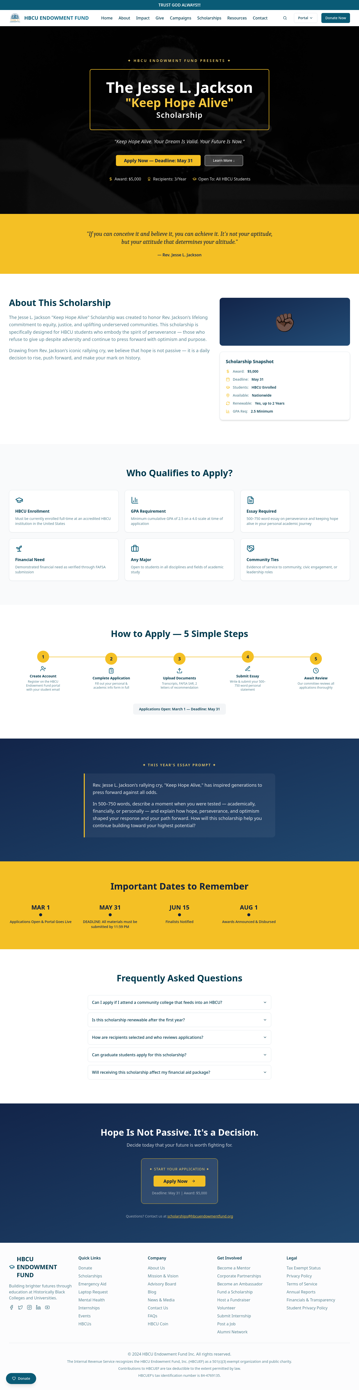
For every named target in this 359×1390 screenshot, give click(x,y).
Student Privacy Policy (307, 1308)
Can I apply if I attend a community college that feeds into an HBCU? (179, 1002)
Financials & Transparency (311, 1300)
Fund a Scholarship (235, 1292)
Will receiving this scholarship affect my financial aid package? (179, 1072)
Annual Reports (301, 1292)
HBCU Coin (158, 1324)
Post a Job (226, 1324)
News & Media (161, 1300)
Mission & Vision (163, 1276)
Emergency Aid (92, 1284)
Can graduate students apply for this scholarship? (179, 1055)
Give (160, 18)
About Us (156, 1268)
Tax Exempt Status (304, 1268)
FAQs (152, 1316)
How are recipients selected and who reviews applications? (179, 1037)
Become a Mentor (234, 1268)
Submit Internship (234, 1316)
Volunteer (226, 1308)
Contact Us (158, 1308)
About (124, 18)
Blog (152, 1292)
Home (107, 18)
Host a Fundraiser (233, 1300)
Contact (260, 18)
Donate (85, 1268)
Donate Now (335, 17)
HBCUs (84, 1324)
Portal (305, 17)
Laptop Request (93, 1292)
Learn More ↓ (224, 160)
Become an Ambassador (240, 1284)
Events (84, 1316)
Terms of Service (302, 1284)
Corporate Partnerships (239, 1276)
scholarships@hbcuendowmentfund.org (200, 1216)
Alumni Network (232, 1332)
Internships (89, 1308)
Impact (143, 18)
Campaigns (180, 18)
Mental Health (91, 1300)
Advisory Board (162, 1284)
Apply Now (179, 1181)
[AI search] (285, 18)
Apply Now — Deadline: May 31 (158, 160)
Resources (237, 18)
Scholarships (209, 18)
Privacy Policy (299, 1276)
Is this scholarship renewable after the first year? (179, 1020)
